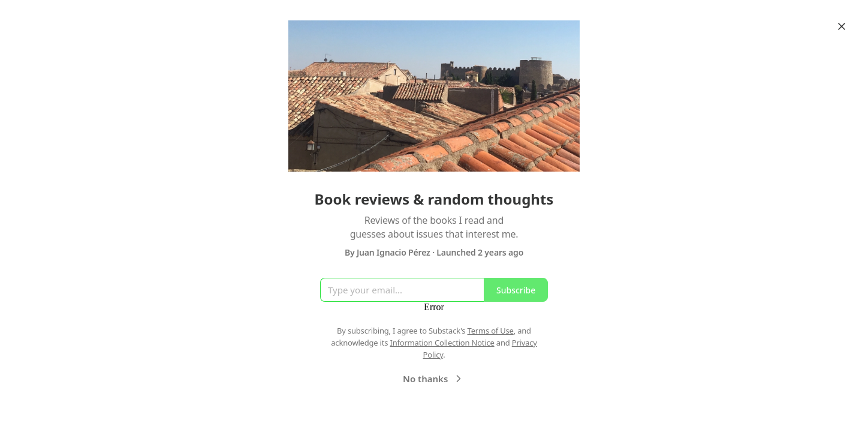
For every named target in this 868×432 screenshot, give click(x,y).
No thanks (434, 379)
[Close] (842, 26)
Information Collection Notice (442, 342)
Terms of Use (491, 330)
